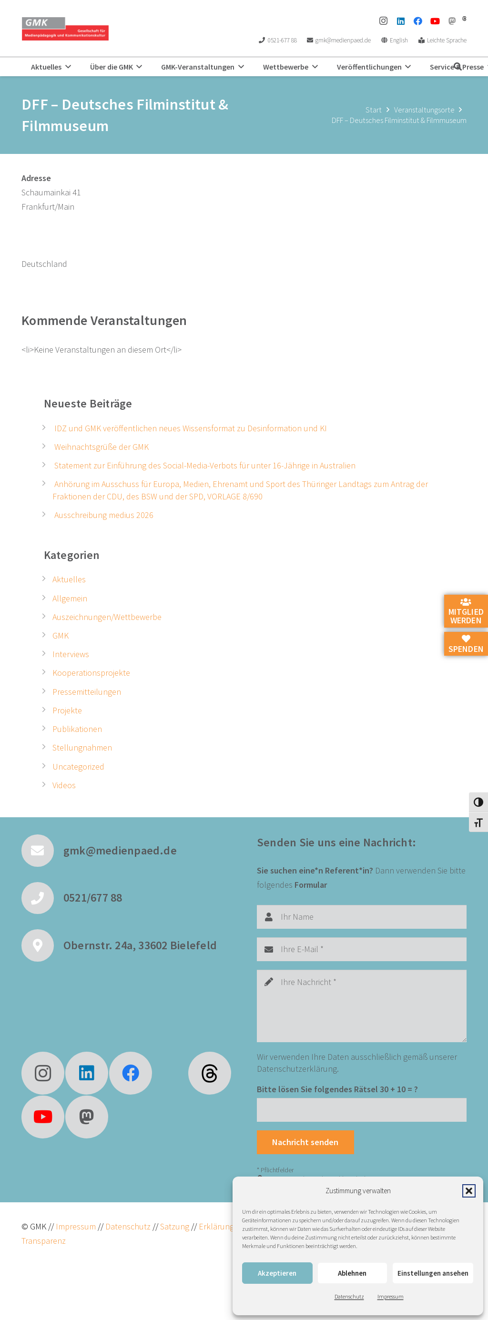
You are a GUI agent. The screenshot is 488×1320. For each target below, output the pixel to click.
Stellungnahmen (82, 747)
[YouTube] (435, 21)
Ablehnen (352, 1273)
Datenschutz (349, 1296)
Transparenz (43, 1240)
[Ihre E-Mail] (362, 949)
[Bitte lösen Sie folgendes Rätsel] (362, 1110)
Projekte (67, 710)
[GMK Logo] (65, 29)
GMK (60, 635)
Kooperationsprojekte (91, 672)
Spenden (466, 644)
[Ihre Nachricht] (362, 1006)
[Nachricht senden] (305, 1142)
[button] (469, 1191)
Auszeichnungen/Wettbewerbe (107, 616)
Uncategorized (78, 766)
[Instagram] (383, 21)
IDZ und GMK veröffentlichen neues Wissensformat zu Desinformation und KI (190, 428)
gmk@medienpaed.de (120, 850)
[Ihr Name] (362, 917)
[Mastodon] (452, 21)
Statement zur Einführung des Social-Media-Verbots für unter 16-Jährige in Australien (205, 465)
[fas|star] (209, 1073)
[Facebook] (418, 21)
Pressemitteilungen (86, 691)
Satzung (173, 1226)
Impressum (390, 1296)
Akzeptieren (277, 1273)
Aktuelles (69, 579)
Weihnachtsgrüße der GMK (101, 446)
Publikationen (77, 728)
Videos (64, 785)
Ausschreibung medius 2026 (103, 514)
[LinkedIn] (400, 21)
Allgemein (69, 598)
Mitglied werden (466, 612)
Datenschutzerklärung (297, 1068)
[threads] (464, 18)
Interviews (70, 654)
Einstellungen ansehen (432, 1273)
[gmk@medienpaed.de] (42, 850)
